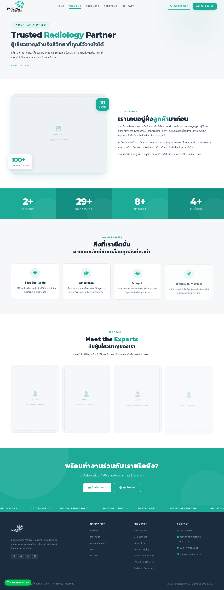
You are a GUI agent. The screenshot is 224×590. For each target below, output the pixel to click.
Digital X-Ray (140, 543)
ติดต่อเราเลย (97, 487)
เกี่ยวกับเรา (95, 537)
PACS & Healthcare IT (145, 562)
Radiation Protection (144, 568)
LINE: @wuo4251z (187, 548)
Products (92, 6)
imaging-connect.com (189, 554)
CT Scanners (140, 537)
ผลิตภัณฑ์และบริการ (99, 543)
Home (60, 6)
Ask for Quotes (200, 6)
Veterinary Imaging (144, 555)
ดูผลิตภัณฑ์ (127, 487)
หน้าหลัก (94, 530)
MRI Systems (140, 530)
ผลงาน (93, 549)
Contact (128, 6)
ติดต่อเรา (94, 555)
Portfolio (111, 6)
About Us (75, 6)
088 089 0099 (175, 6)
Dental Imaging (142, 549)
